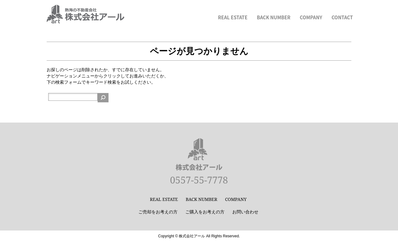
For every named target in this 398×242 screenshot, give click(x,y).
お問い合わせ (245, 212)
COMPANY (311, 17)
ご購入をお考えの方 (204, 212)
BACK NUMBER (273, 17)
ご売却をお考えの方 (158, 212)
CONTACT (342, 17)
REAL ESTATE (233, 17)
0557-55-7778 (199, 180)
